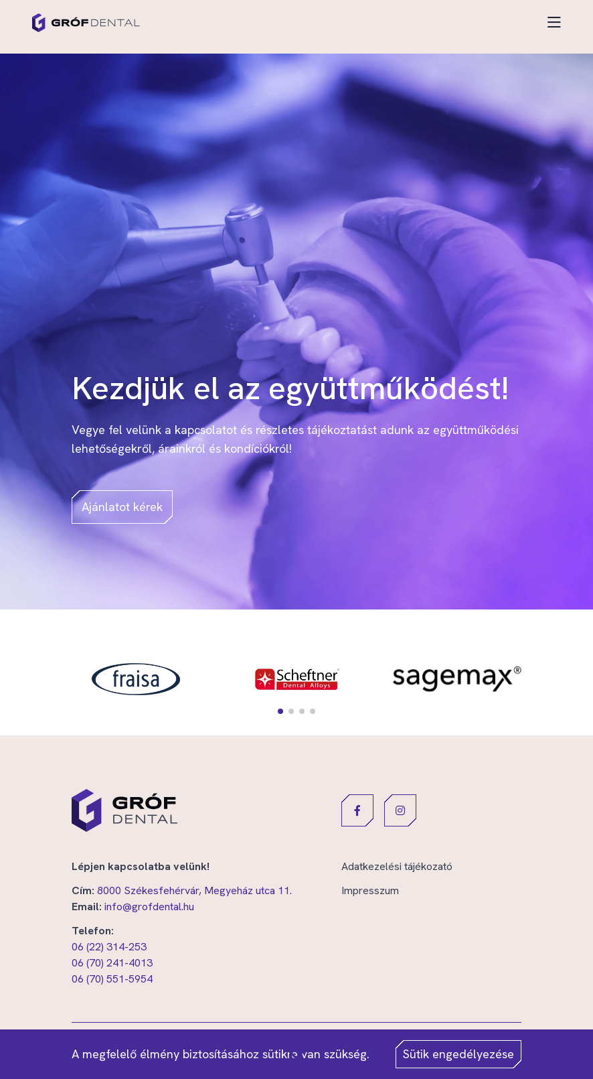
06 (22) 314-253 (109, 947)
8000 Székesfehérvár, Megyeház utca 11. (194, 890)
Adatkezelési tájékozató (396, 866)
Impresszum (370, 890)
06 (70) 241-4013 (112, 963)
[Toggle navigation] (554, 22)
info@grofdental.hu (149, 907)
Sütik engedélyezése (458, 1054)
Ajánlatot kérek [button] (122, 506)
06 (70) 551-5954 (112, 979)
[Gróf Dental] (86, 22)
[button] (280, 711)
